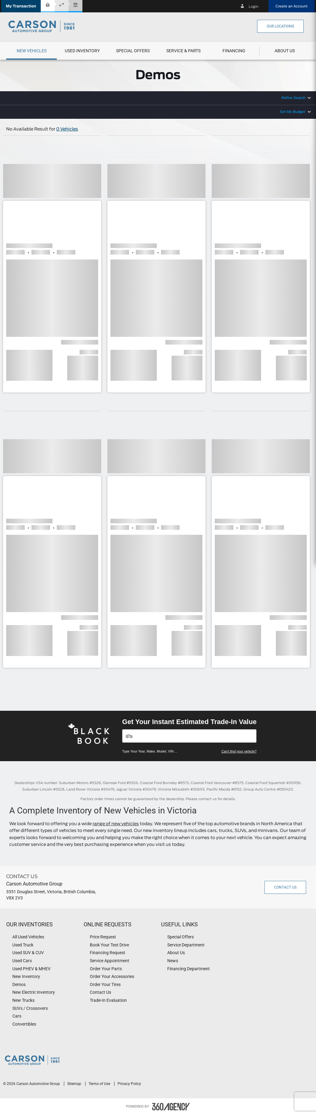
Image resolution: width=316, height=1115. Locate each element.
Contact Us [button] (285, 887)
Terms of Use (100, 1084)
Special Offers (133, 51)
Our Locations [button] (280, 26)
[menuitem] (31, 51)
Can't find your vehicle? (238, 751)
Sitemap (74, 1084)
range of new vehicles (116, 824)
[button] (21, 6)
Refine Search (293, 98)
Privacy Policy (129, 1084)
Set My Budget (293, 112)
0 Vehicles (67, 129)
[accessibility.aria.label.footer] (171, 1106)
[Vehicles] (189, 736)
